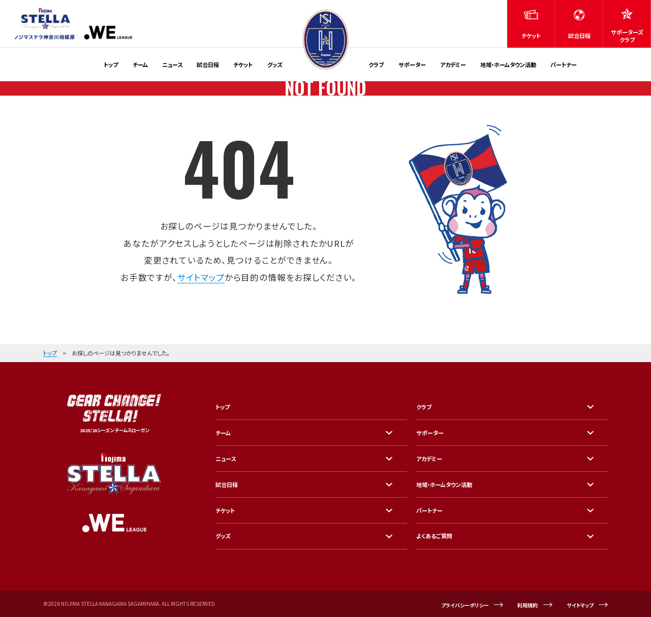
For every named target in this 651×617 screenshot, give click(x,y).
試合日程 (208, 64)
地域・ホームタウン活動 (508, 64)
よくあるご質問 (434, 536)
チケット (243, 64)
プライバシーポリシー (465, 605)
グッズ (275, 64)
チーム (140, 64)
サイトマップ (201, 277)
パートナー (563, 64)
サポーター (412, 64)
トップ (111, 64)
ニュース (172, 64)
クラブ (376, 64)
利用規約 (527, 605)
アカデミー (453, 64)
